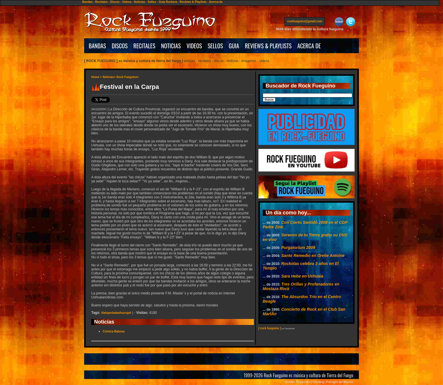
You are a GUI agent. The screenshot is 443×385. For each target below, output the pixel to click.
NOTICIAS (171, 45)
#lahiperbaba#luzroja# (116, 312)
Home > (96, 77)
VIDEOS (194, 45)
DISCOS (120, 45)
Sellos (152, 1)
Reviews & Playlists (193, 1)
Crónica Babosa (113, 331)
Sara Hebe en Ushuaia (302, 276)
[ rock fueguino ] (269, 328)
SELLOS (215, 45)
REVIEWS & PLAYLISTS (268, 45)
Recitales (101, 1)
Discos (115, 1)
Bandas (87, 1)
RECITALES (144, 45)
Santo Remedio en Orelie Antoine (313, 255)
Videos (127, 1)
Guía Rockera (168, 1)
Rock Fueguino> (127, 77)
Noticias (139, 1)
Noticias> (109, 77)
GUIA (234, 45)
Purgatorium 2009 (298, 247)
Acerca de (216, 1)
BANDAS (97, 45)
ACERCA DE (309, 45)
